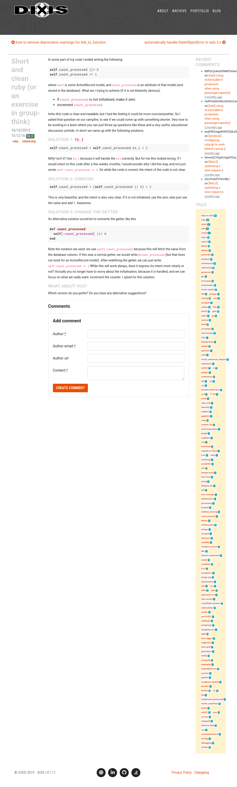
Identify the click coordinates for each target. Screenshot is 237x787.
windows (205, 259)
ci (214, 368)
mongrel (205, 533)
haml (203, 324)
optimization (207, 498)
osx (202, 730)
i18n (203, 337)
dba (203, 551)
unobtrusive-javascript (212, 699)
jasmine (205, 686)
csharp (204, 307)
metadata (205, 564)
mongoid (205, 302)
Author (59, 334)
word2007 (206, 464)
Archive (179, 14)
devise (204, 520)
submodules (207, 607)
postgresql (206, 625)
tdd (202, 294)
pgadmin (205, 416)
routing (204, 298)
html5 (204, 708)
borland (205, 507)
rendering (205, 459)
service (204, 320)
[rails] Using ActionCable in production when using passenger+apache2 (218, 84)
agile (203, 634)
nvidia (204, 655)
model (204, 560)
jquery (204, 246)
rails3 (204, 224)
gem (214, 311)
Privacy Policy (182, 772)
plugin (204, 433)
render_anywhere (209, 703)
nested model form (210, 389)
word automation (209, 429)
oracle (204, 233)
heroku (204, 690)
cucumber (206, 329)
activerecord (207, 263)
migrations (206, 363)
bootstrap (206, 446)
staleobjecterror (209, 668)
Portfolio (199, 14)
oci (202, 385)
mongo (204, 529)
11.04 (212, 394)
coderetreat (206, 376)
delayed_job (207, 485)
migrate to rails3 (209, 451)
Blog (217, 14)
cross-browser (208, 516)
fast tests (205, 477)
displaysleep (207, 342)
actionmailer (207, 285)
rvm (215, 298)
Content (60, 370)
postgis (213, 294)
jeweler (204, 677)
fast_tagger (206, 638)
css (211, 586)
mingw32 (205, 721)
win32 (204, 311)
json (215, 712)
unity (213, 455)
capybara (205, 438)
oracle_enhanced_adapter (213, 359)
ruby (15, 141)
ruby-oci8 (205, 403)
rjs (214, 690)
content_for (206, 424)
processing (206, 503)
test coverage (207, 494)
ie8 (202, 381)
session (205, 673)
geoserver (206, 272)
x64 (203, 468)
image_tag (206, 577)
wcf (202, 394)
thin (215, 307)
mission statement (210, 555)
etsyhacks (206, 664)
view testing (207, 333)
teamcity (205, 407)
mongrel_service (209, 546)
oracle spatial (207, 289)
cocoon (204, 717)
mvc (203, 455)
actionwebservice (209, 734)
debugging (206, 743)
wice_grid (205, 647)
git (213, 315)
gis (202, 276)
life (202, 695)
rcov (203, 568)
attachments (207, 581)
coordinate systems (210, 603)
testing (204, 738)
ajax (213, 590)
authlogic (205, 621)
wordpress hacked (210, 682)
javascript (206, 254)
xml (203, 442)
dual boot (205, 538)
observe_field (207, 725)
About (163, 14)
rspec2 (204, 241)
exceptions (206, 573)
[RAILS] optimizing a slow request (213, 166)
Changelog (201, 772)
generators (206, 651)
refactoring (29, 141)
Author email (64, 346)
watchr (204, 368)
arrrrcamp (206, 281)
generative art (208, 594)
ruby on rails (207, 215)
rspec (204, 237)
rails (203, 228)
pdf (202, 490)
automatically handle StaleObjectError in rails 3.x (185, 42)
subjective (206, 642)
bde (203, 586)
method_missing (209, 512)
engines (205, 411)
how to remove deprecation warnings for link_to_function (58, 42)
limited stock (207, 472)
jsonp (204, 398)
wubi (203, 355)
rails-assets (207, 599)
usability (205, 542)
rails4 (204, 315)
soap (203, 420)
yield (203, 590)
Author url (61, 358)
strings (204, 747)
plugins (204, 372)
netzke (204, 612)
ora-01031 (206, 616)
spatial (204, 346)
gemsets (205, 350)
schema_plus (207, 525)
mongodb (205, 660)
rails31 (204, 712)
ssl (210, 381)
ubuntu (204, 250)
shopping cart (207, 629)
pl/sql (204, 481)
